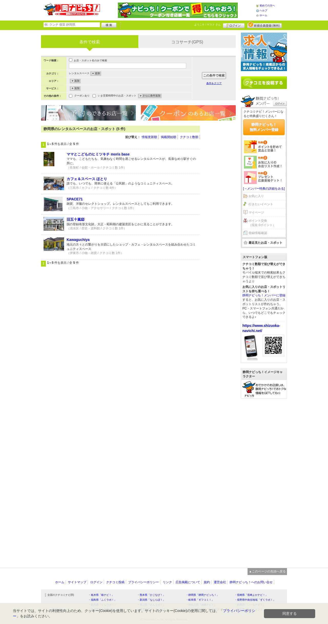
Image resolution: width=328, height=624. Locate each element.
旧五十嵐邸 (76, 219)
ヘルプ (263, 10)
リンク (167, 582)
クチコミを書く (264, 82)
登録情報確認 (258, 233)
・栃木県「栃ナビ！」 (101, 594)
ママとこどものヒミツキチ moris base (98, 154)
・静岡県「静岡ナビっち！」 (202, 594)
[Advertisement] (220, 203)
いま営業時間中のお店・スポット (117, 96)
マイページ (256, 212)
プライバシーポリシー (143, 582)
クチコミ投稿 (115, 582)
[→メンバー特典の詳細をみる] (264, 188)
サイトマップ (77, 582)
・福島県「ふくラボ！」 (102, 599)
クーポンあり (82, 96)
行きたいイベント (261, 204)
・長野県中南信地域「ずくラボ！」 (254, 599)
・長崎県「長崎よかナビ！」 (251, 594)
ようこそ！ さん (207, 24)
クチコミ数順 (189, 137)
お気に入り (256, 196)
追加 (97, 73)
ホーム (263, 15)
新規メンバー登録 (264, 25)
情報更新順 (149, 137)
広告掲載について (188, 582)
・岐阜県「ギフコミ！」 (200, 599)
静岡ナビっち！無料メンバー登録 (264, 127)
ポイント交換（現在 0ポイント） (262, 223)
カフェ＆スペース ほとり (87, 179)
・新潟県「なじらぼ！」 (151, 599)
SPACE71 (75, 199)
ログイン (234, 25)
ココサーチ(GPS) (187, 42)
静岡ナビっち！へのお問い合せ (251, 582)
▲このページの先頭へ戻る (267, 571)
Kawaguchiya (78, 240)
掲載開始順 (168, 137)
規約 (207, 582)
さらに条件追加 (151, 96)
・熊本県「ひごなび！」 (151, 594)
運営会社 (220, 582)
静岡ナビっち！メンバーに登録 (263, 295)
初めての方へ (267, 5)
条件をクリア (214, 83)
